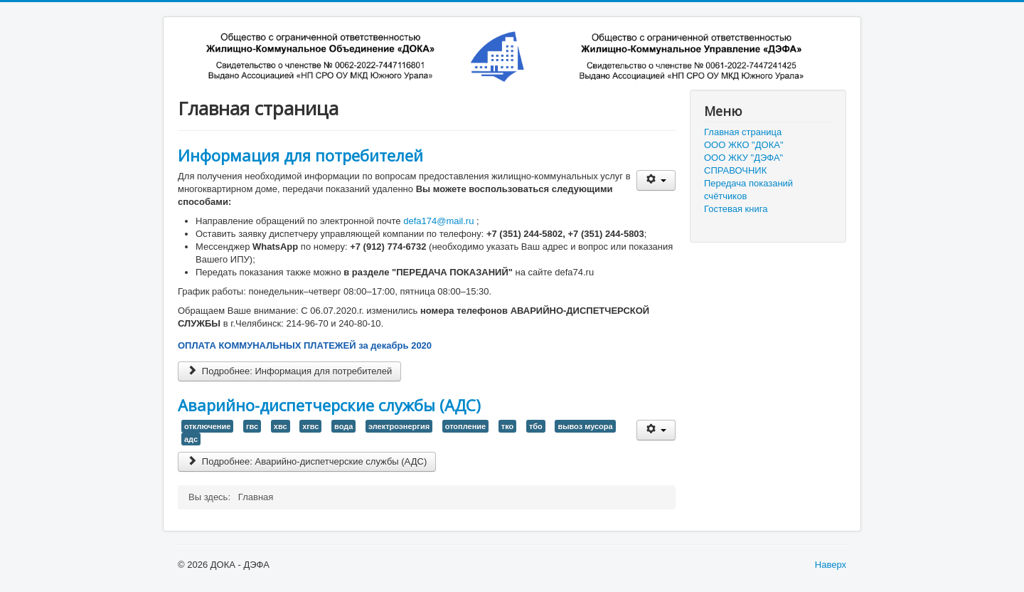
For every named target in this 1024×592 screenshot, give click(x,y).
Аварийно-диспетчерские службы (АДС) (329, 405)
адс (191, 439)
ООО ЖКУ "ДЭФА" (743, 157)
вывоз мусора (585, 426)
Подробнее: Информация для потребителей (289, 371)
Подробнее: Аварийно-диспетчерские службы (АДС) (307, 461)
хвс (280, 426)
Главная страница (743, 132)
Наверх (830, 564)
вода (343, 426)
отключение (207, 426)
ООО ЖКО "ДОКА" (744, 144)
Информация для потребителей (300, 155)
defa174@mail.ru (438, 221)
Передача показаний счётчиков (748, 189)
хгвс (310, 426)
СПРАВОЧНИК (735, 170)
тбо (536, 426)
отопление (465, 426)
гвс (252, 426)
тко (507, 426)
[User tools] (656, 180)
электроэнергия (399, 426)
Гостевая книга (735, 209)
